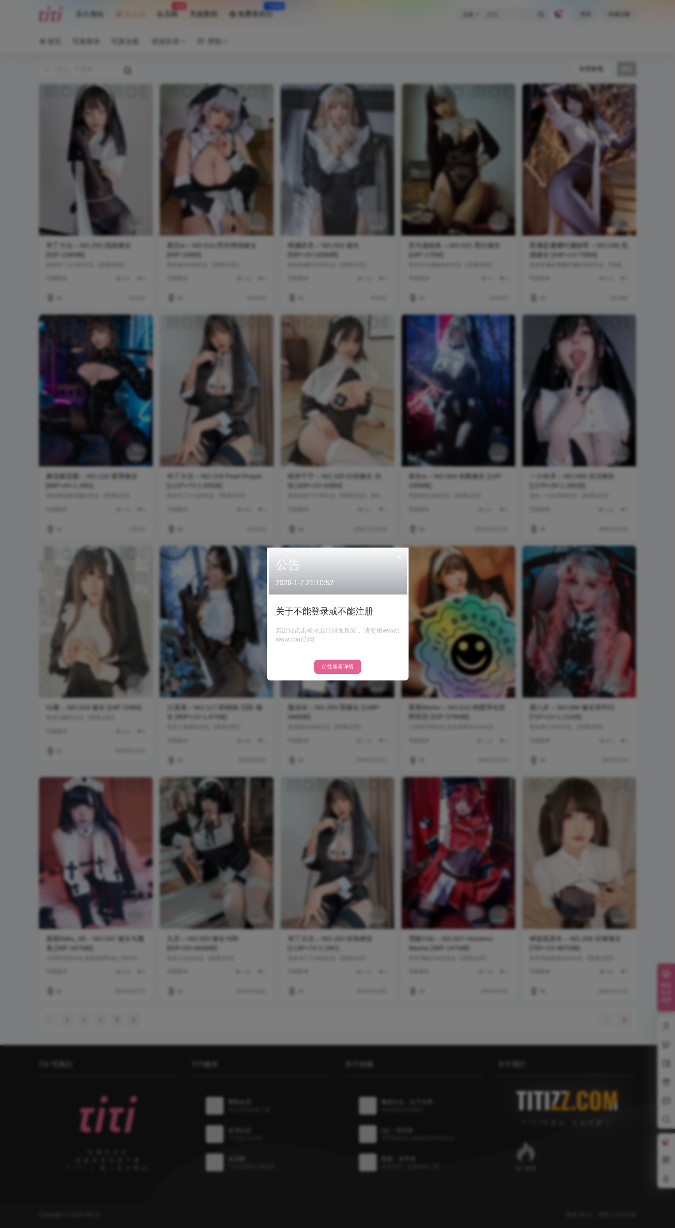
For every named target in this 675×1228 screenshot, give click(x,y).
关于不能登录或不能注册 (324, 611)
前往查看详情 (338, 667)
